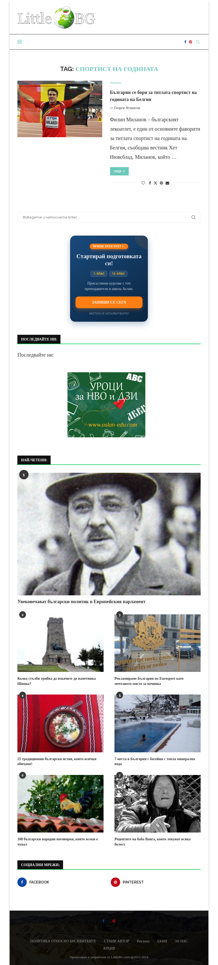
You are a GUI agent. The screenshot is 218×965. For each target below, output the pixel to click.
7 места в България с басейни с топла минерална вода (154, 761)
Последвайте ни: (35, 355)
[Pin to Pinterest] (161, 183)
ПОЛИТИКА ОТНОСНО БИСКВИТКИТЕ (63, 941)
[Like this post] (143, 183)
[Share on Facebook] (150, 183)
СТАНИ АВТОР (116, 941)
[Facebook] (185, 41)
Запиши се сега (109, 302)
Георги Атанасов (127, 108)
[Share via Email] (167, 183)
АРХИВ (109, 948)
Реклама (143, 941)
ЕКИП (162, 941)
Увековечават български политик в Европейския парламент (81, 601)
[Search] (198, 41)
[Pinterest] (190, 41)
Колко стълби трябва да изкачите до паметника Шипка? (56, 681)
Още (119, 171)
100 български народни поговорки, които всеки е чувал (57, 841)
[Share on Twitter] (155, 183)
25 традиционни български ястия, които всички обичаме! (56, 761)
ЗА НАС (181, 941)
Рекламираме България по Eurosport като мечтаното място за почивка (148, 681)
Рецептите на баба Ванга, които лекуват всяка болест (152, 841)
